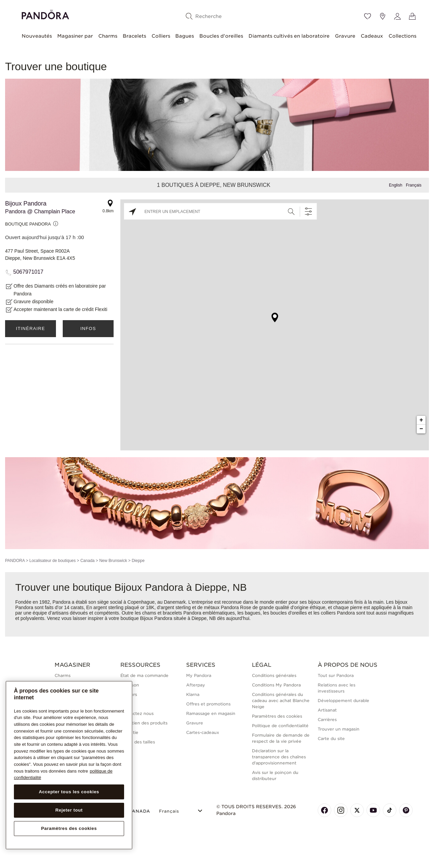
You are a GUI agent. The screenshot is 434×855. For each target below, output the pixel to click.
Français (413, 185)
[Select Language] (182, 810)
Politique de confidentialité (280, 725)
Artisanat (327, 710)
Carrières (327, 719)
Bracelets (134, 36)
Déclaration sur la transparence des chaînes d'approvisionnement (279, 756)
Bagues (184, 36)
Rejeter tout (69, 810)
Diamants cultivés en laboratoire (289, 36)
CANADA (135, 811)
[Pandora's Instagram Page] (341, 810)
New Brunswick (113, 560)
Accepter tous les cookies (69, 791)
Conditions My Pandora (276, 684)
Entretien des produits (143, 722)
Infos (88, 328)
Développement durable (343, 700)
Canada (87, 560)
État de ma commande (144, 675)
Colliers (161, 36)
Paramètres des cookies (277, 716)
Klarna (192, 694)
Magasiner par (75, 36)
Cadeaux (372, 36)
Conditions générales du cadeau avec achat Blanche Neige (281, 700)
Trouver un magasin (338, 729)
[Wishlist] (367, 16)
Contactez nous (137, 713)
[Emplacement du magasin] (382, 16)
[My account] (397, 16)
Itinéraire (30, 328)
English (395, 185)
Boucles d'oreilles (221, 36)
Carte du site (331, 738)
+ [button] (421, 420)
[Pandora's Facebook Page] (324, 810)
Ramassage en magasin (210, 713)
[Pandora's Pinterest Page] (406, 810)
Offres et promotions (208, 703)
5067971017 (28, 272)
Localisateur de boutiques (52, 560)
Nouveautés (37, 36)
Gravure (345, 36)
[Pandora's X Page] (357, 810)
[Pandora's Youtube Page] (373, 810)
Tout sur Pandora (336, 675)
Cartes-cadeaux (202, 732)
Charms (107, 36)
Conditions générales (274, 675)
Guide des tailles (137, 741)
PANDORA (15, 560)
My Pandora (198, 675)
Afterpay (195, 684)
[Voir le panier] (412, 16)
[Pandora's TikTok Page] (389, 810)
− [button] (421, 429)
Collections (402, 36)
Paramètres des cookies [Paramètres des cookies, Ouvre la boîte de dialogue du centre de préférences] (69, 828)
